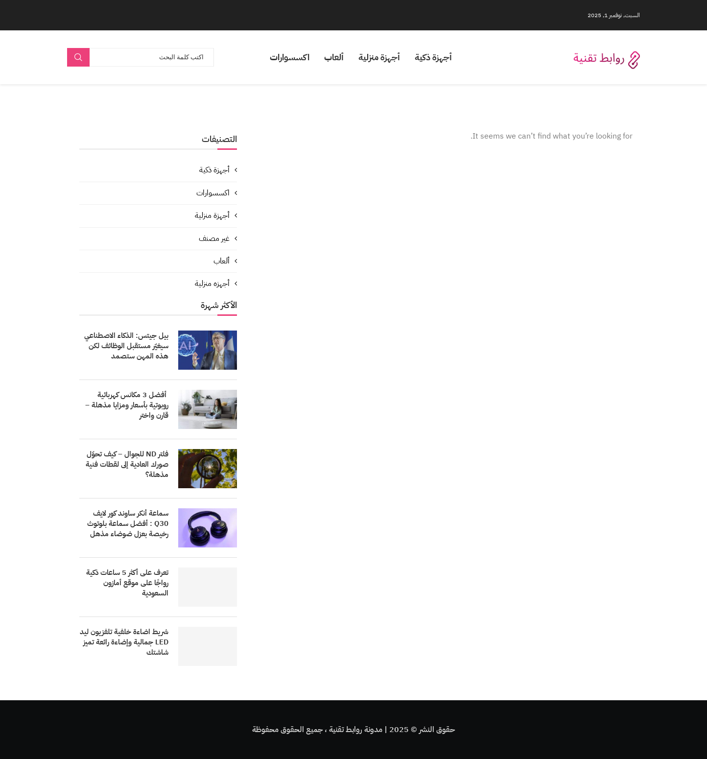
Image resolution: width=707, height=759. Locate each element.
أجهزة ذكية (433, 57)
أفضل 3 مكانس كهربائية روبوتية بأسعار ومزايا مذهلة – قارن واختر (126, 405)
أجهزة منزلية (379, 57)
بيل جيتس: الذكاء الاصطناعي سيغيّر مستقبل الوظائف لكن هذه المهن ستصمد (126, 346)
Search (78, 57)
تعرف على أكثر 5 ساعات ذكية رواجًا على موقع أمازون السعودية (127, 583)
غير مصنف (214, 238)
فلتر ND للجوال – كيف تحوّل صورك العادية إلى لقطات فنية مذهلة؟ (127, 464)
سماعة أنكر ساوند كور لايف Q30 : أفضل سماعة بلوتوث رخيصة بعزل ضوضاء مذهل (127, 523)
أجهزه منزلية (212, 283)
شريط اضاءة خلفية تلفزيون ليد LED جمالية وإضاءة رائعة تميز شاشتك (124, 642)
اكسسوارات (289, 57)
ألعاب (334, 57)
